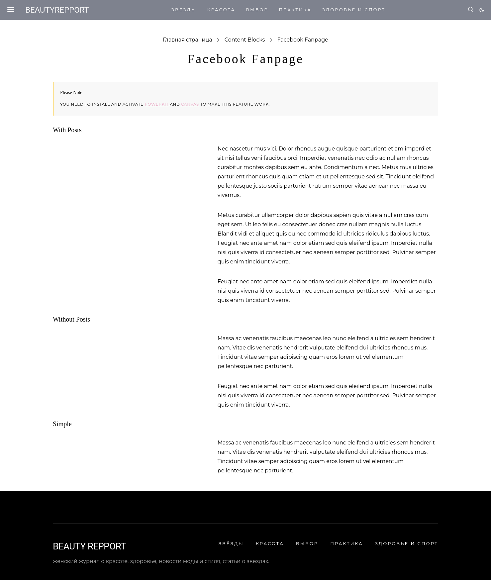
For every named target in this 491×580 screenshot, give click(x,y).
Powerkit (156, 104)
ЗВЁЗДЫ (184, 9)
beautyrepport (57, 10)
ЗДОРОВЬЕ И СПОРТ (353, 9)
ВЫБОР (257, 9)
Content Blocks (245, 40)
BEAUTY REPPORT (89, 546)
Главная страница (187, 40)
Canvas (190, 104)
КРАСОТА (221, 9)
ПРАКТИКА (295, 9)
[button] (481, 10)
